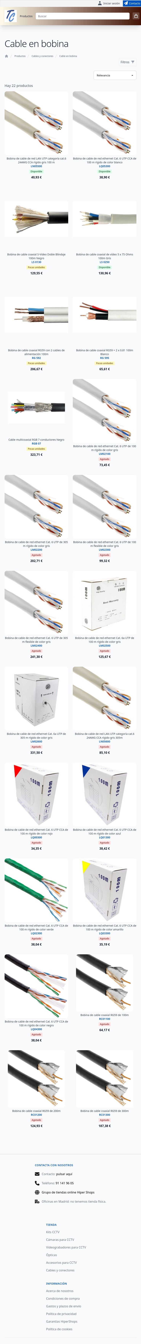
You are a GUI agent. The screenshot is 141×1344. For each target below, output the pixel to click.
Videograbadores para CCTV (66, 1247)
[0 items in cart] (136, 15)
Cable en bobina (68, 56)
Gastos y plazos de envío (63, 1306)
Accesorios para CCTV (61, 1263)
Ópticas (51, 1255)
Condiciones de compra (63, 1298)
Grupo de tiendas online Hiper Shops (68, 1192)
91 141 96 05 (65, 1183)
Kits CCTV (52, 1232)
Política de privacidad (61, 1314)
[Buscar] (83, 16)
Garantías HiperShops (61, 1321)
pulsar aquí (64, 1174)
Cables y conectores (42, 56)
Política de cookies (59, 1329)
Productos (26, 16)
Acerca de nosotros (59, 1291)
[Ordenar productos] (115, 75)
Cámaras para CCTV (60, 1240)
